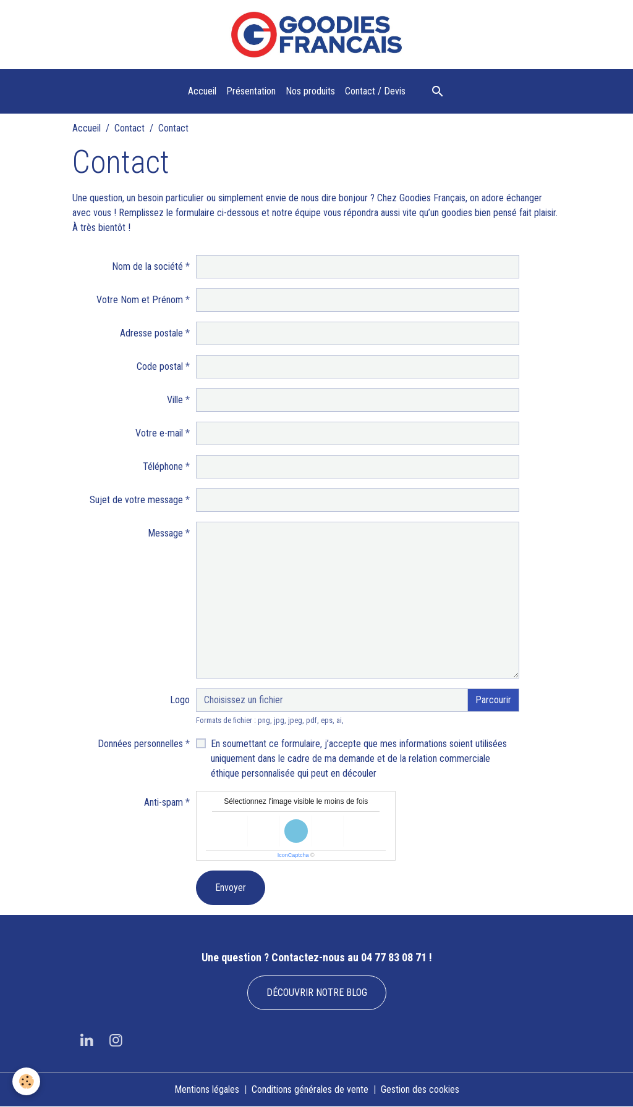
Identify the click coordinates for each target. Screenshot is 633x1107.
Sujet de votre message (136, 500)
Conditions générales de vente (310, 1089)
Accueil (202, 91)
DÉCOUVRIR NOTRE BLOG (316, 992)
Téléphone (163, 466)
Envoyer (230, 887)
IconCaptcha (293, 855)
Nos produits (310, 91)
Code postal (160, 366)
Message (165, 533)
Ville (175, 400)
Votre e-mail (159, 433)
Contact (129, 128)
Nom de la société (147, 266)
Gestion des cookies (420, 1089)
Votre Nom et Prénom (139, 300)
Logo (180, 700)
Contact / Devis (375, 91)
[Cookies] (26, 1081)
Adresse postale (151, 333)
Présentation (251, 91)
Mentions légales (206, 1089)
